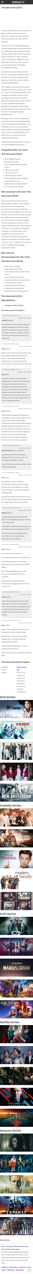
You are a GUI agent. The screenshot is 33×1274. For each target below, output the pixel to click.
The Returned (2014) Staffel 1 (14, 305)
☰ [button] (2, 2)
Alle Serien (22, 1267)
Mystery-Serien (22, 667)
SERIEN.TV (18, 2)
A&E (18, 670)
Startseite (4, 1267)
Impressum (10, 1270)
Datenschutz (20, 1270)
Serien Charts (13, 1267)
